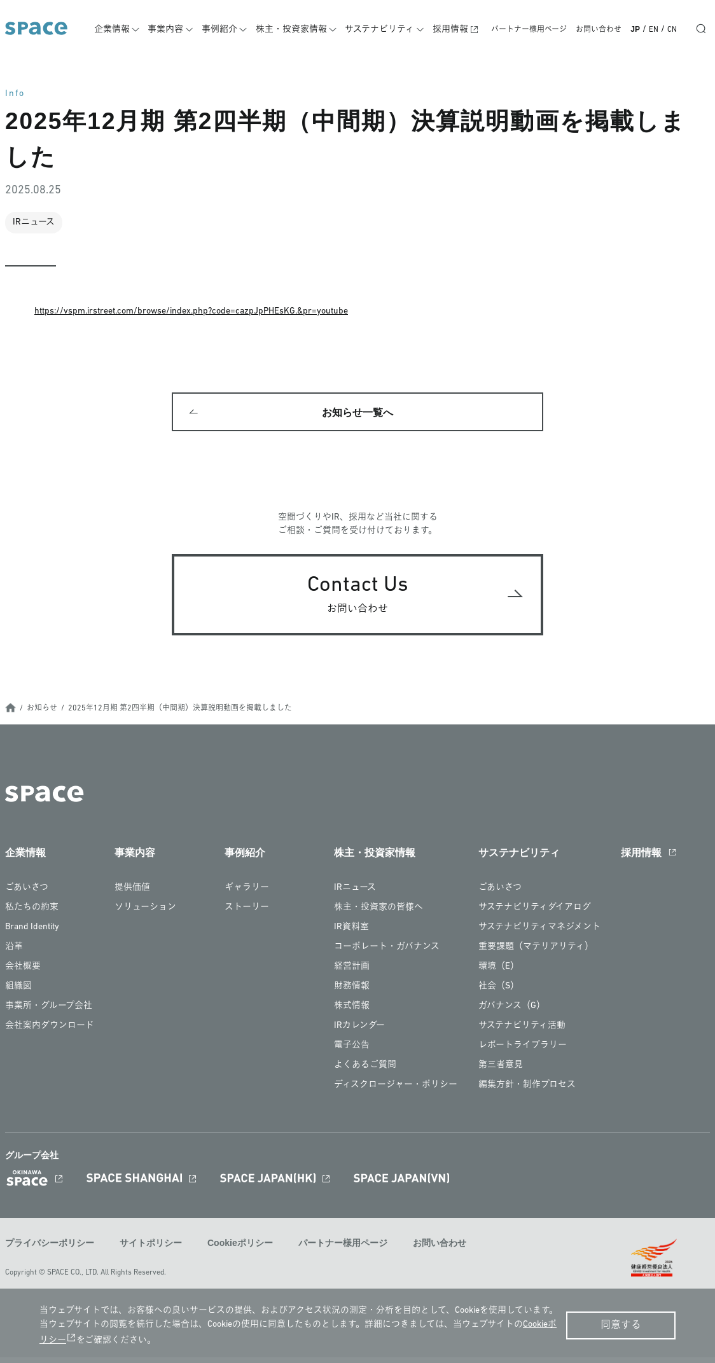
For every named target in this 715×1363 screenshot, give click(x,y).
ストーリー (247, 914)
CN (672, 30)
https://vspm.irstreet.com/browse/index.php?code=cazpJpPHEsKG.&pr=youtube (191, 311)
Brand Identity (32, 934)
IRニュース (355, 894)
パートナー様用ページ (529, 30)
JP (635, 29)
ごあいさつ (26, 894)
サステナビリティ (386, 29)
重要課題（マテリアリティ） (536, 953)
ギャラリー (247, 894)
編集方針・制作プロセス (527, 1092)
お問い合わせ (598, 30)
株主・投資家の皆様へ (378, 914)
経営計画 (352, 973)
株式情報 (352, 1013)
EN (653, 30)
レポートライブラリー (522, 1052)
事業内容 (179, 29)
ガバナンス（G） (511, 1013)
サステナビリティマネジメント (539, 934)
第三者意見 (500, 1072)
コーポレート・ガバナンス (387, 953)
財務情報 (352, 993)
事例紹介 (230, 29)
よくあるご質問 (365, 1072)
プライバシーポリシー (49, 1250)
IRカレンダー (359, 1032)
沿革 (14, 953)
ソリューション (145, 914)
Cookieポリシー (240, 1250)
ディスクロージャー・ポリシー (395, 1092)
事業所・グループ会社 (48, 1013)
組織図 (18, 993)
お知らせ (42, 715)
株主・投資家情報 (300, 29)
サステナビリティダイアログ (534, 914)
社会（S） (498, 993)
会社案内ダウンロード (49, 1032)
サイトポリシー (151, 1250)
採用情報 (455, 29)
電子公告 (352, 1052)
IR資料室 (351, 934)
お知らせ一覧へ (357, 415)
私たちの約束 (32, 914)
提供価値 (132, 894)
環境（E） (498, 973)
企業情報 (127, 29)
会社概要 (23, 973)
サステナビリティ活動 (522, 1032)
